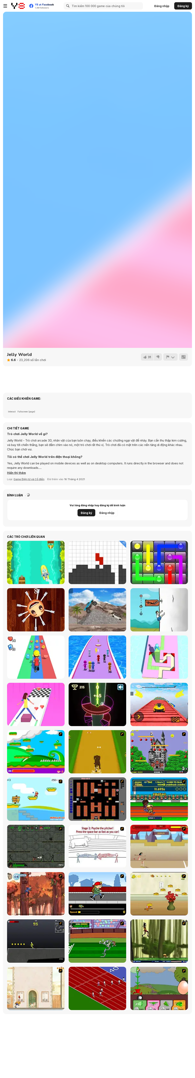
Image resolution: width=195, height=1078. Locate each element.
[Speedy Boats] (36, 562)
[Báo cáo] (170, 357)
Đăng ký (183, 6)
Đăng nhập (161, 6)
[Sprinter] (97, 988)
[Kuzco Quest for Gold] (159, 846)
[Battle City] (97, 799)
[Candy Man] (36, 751)
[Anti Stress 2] (36, 609)
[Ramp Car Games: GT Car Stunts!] (159, 704)
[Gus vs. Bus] (97, 893)
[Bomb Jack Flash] (159, 751)
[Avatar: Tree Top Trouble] (36, 893)
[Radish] (159, 609)
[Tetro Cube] (97, 562)
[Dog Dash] (97, 751)
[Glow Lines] (159, 562)
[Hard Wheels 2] (97, 609)
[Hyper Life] (36, 657)
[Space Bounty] (36, 846)
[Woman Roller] (36, 704)
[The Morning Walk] (36, 988)
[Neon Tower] (97, 704)
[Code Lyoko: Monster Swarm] (159, 941)
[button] (17, 473)
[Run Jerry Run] (159, 893)
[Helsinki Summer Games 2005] (159, 799)
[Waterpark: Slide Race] (97, 657)
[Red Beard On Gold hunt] (36, 799)
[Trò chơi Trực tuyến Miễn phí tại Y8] (18, 6)
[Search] (67, 6)
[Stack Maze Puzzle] (159, 657)
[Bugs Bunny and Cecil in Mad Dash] (97, 941)
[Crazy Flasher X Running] (36, 941)
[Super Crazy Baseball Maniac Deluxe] (97, 846)
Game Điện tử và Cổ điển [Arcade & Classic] (29, 479)
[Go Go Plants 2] (159, 988)
